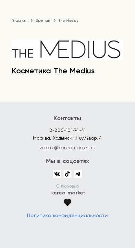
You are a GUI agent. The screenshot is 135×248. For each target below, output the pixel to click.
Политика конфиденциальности (67, 215)
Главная (20, 20)
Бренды (43, 20)
